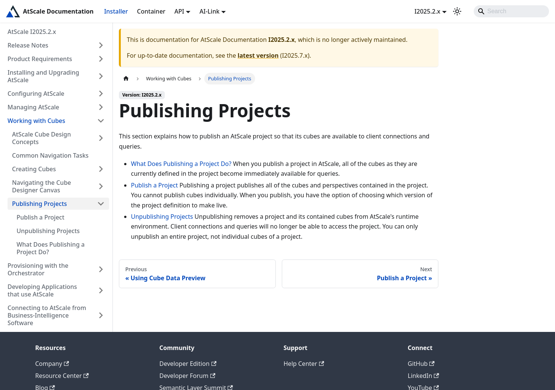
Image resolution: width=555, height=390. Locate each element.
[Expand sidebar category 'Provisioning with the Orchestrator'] (101, 269)
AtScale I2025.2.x (32, 32)
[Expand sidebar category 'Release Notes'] (101, 45)
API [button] (179, 11)
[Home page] (126, 78)
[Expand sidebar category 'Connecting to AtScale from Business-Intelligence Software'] (101, 315)
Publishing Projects (39, 204)
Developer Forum (188, 376)
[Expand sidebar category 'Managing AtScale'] (101, 107)
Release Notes (28, 45)
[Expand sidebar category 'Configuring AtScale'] (101, 94)
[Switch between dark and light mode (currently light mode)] (457, 11)
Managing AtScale (33, 107)
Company (52, 363)
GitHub (421, 363)
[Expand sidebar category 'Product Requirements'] (101, 59)
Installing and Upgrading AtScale (43, 76)
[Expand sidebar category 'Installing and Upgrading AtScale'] (101, 76)
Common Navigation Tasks (50, 155)
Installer (116, 11)
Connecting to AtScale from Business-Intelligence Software (47, 315)
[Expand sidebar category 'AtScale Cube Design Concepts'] (101, 138)
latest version (257, 55)
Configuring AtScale (36, 93)
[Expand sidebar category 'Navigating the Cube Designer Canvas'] (101, 186)
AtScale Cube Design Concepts (41, 138)
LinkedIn (423, 376)
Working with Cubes (36, 121)
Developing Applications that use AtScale (42, 290)
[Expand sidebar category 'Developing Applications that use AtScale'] (101, 290)
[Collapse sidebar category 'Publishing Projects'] (101, 204)
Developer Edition (188, 363)
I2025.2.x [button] (427, 11)
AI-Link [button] (209, 11)
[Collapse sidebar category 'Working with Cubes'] (101, 121)
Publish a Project (40, 217)
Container (151, 11)
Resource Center (62, 376)
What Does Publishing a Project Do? (51, 248)
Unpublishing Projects (48, 231)
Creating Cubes (34, 169)
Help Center (304, 363)
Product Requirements (40, 59)
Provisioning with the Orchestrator (38, 269)
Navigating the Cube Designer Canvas (41, 186)
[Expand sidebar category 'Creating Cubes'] (101, 169)
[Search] (511, 11)
